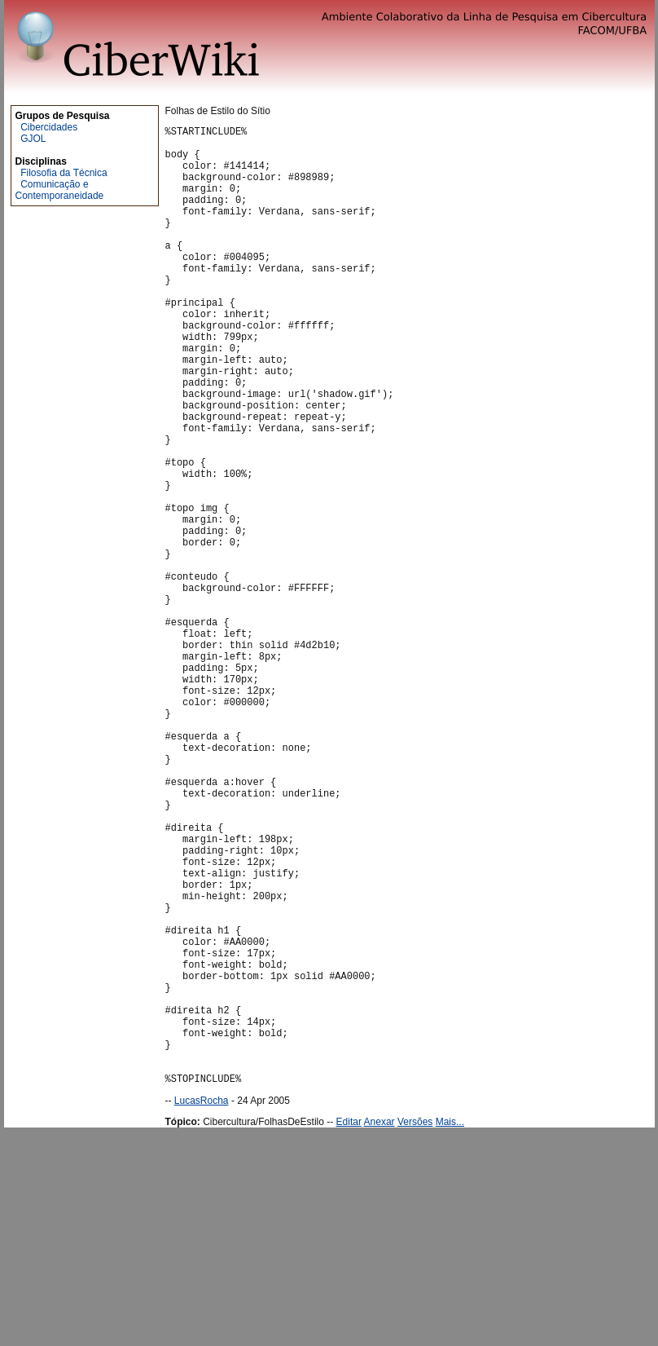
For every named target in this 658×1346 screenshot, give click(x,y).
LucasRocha (201, 1306)
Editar (349, 1327)
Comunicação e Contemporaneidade (59, 190)
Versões (414, 1327)
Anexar (379, 1327)
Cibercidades (48, 127)
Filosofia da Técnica (63, 173)
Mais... (450, 1327)
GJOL (33, 138)
